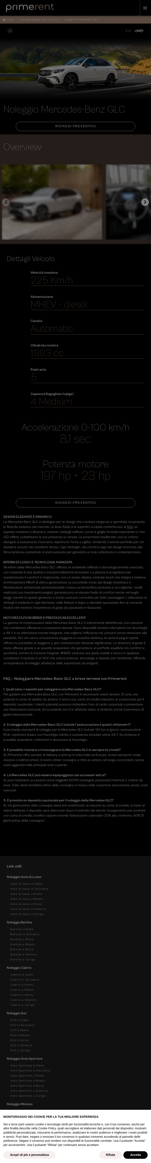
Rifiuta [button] (110, 1154)
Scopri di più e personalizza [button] (29, 1154)
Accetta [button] (135, 1154)
